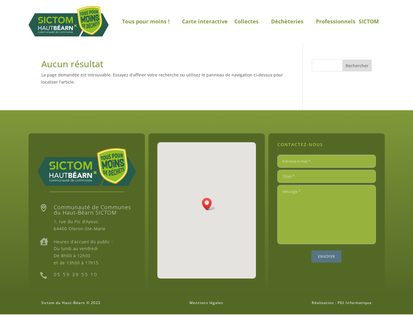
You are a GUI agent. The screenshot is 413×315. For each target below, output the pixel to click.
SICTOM (369, 21)
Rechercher (357, 65)
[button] (209, 204)
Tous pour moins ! (146, 21)
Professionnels (335, 21)
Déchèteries (287, 21)
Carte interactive (205, 21)
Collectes (246, 21)
